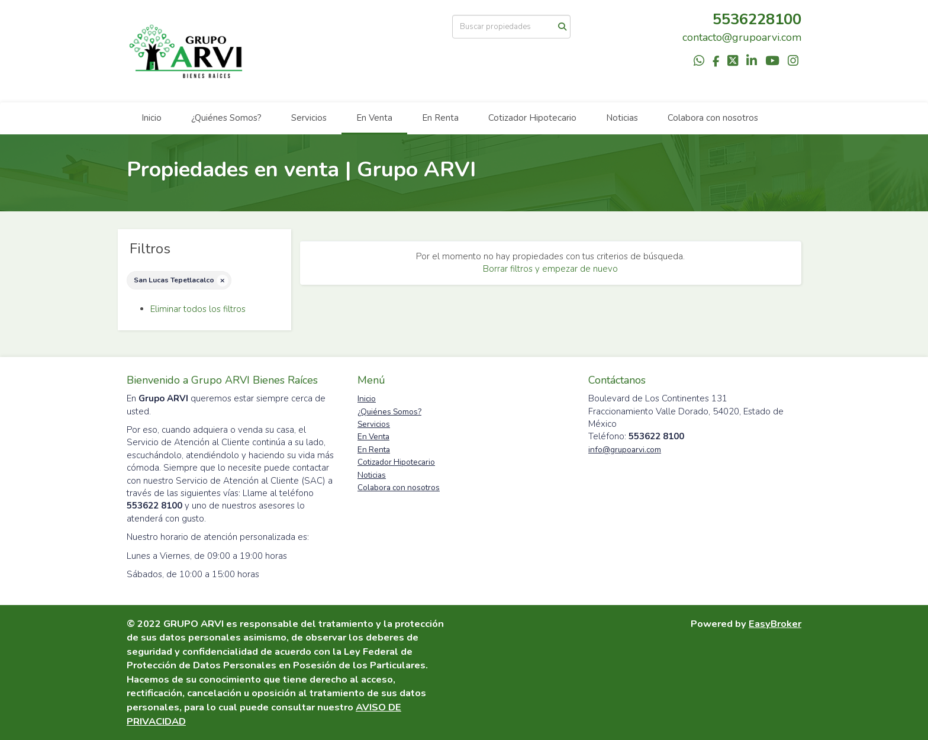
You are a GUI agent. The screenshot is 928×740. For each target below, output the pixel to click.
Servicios (309, 118)
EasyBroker (775, 623)
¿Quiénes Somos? (226, 118)
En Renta (440, 118)
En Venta (374, 118)
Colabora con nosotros (713, 118)
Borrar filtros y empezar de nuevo (550, 269)
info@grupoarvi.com (624, 449)
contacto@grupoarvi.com (741, 37)
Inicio (151, 118)
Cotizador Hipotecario (532, 118)
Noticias (622, 118)
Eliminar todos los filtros (198, 309)
